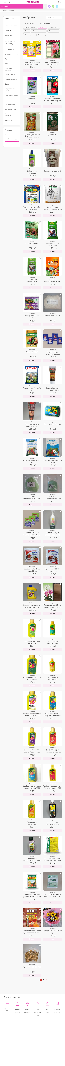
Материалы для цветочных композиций (10, 43)
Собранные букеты (30, 23)
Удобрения (42, 27)
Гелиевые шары (53, 31)
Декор (26, 31)
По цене (7, 135)
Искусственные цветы (39, 31)
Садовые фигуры (43, 35)
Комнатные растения (45, 23)
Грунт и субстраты (30, 27)
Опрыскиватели (54, 27)
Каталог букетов (29, 35)
